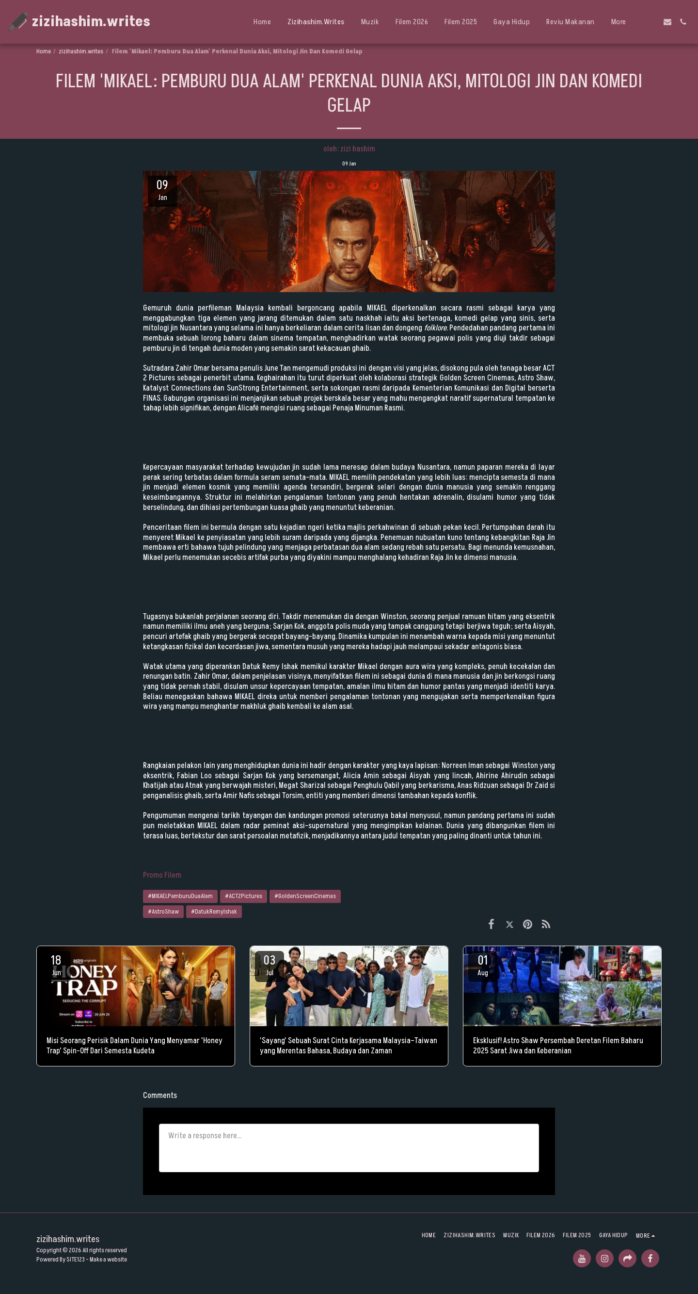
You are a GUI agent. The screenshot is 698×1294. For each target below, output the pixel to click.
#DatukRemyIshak (214, 911)
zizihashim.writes (81, 51)
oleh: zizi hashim (349, 149)
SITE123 (75, 1259)
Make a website (108, 1259)
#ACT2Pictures (243, 896)
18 (56, 965)
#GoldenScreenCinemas (305, 896)
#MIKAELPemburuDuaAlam (180, 896)
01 (482, 965)
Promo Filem (162, 875)
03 (269, 965)
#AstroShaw (163, 911)
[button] (652, 22)
